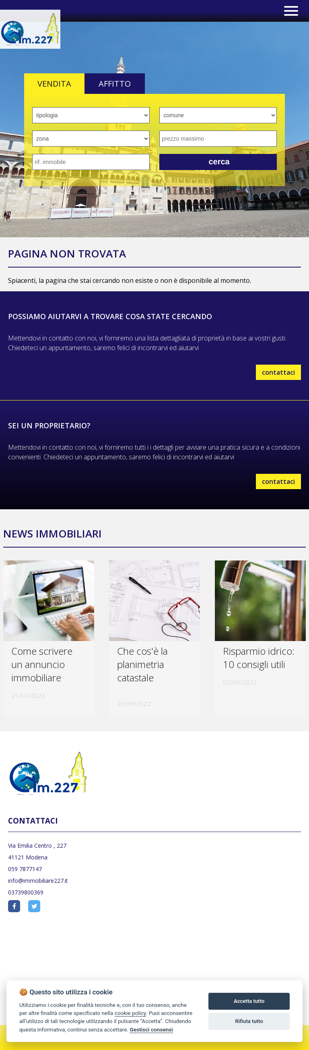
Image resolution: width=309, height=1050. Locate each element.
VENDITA (54, 83)
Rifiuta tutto (249, 1021)
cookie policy (130, 1013)
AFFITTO (115, 83)
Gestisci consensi (151, 1029)
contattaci (278, 372)
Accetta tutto (249, 1001)
